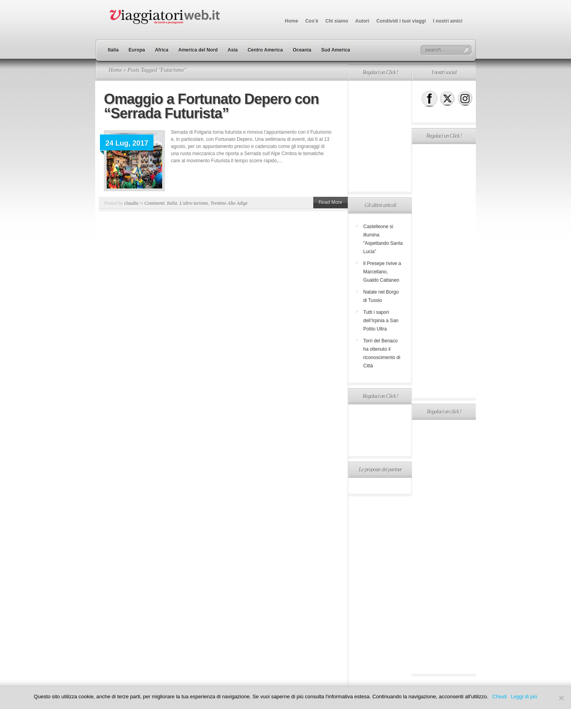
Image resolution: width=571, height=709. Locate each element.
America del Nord (198, 50)
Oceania (302, 50)
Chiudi (499, 696)
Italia (113, 50)
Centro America (265, 50)
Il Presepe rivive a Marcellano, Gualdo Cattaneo (382, 272)
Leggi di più (524, 696)
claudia (131, 203)
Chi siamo (337, 21)
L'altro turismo (194, 203)
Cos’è (311, 21)
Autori (362, 21)
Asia (233, 50)
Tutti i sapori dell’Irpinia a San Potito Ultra (381, 320)
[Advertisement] (380, 136)
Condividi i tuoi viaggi (401, 21)
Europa (136, 50)
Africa (162, 50)
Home (291, 21)
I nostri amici (447, 21)
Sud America (335, 50)
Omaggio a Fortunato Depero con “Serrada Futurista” (211, 106)
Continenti (154, 203)
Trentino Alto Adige (229, 203)
